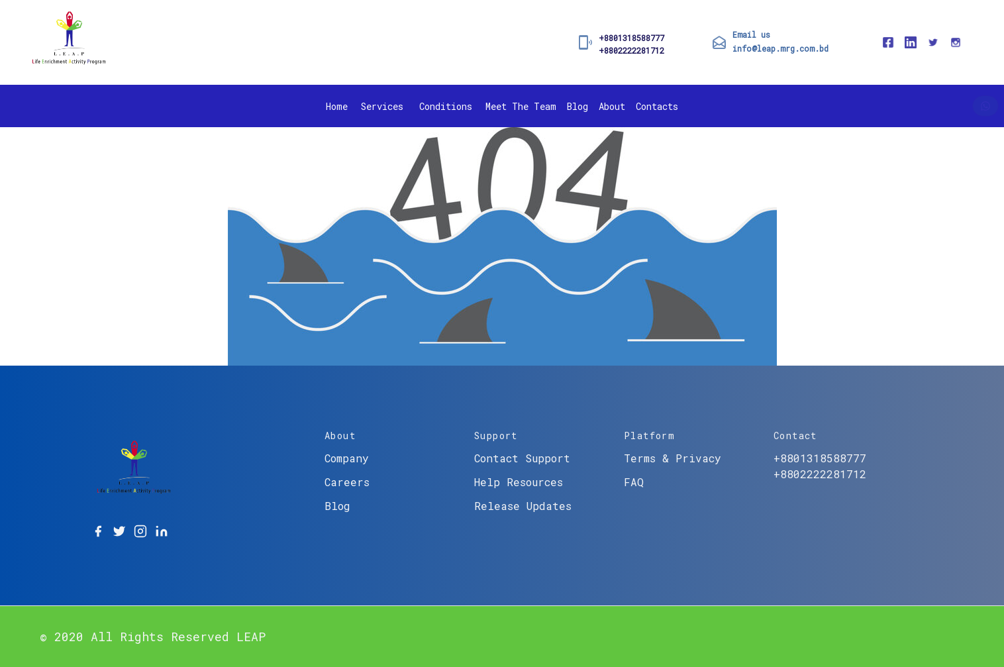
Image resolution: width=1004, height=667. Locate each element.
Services (382, 106)
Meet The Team (520, 106)
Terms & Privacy (672, 458)
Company (347, 458)
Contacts (657, 106)
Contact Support (522, 458)
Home (337, 106)
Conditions (445, 106)
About (612, 106)
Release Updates (523, 506)
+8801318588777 (631, 37)
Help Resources (518, 482)
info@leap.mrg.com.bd (780, 48)
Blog (577, 106)
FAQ (634, 482)
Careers (347, 482)
